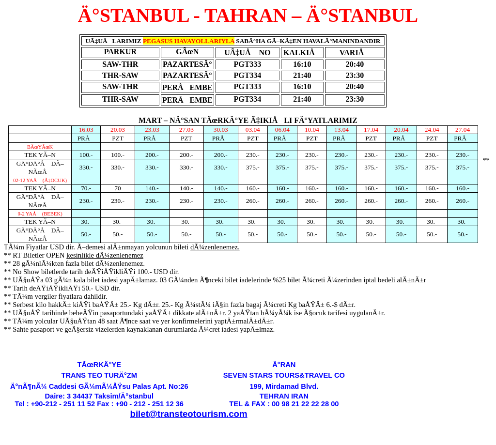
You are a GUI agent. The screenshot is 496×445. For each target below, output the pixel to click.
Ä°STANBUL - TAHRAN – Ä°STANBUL (248, 15)
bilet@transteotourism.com (189, 414)
